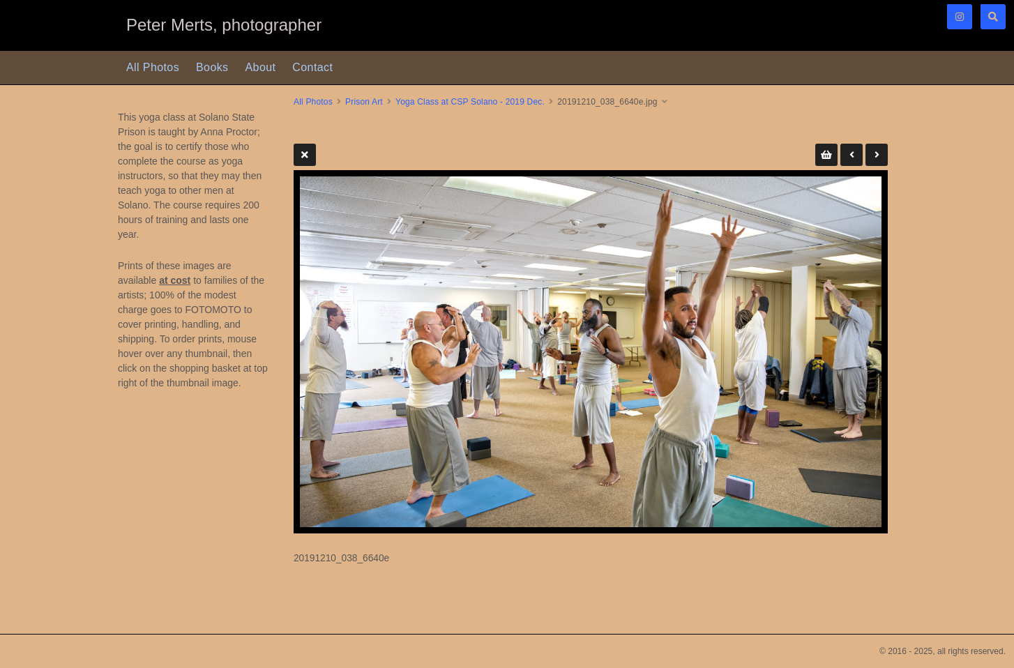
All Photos (152, 67)
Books (212, 67)
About (260, 67)
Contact (312, 67)
